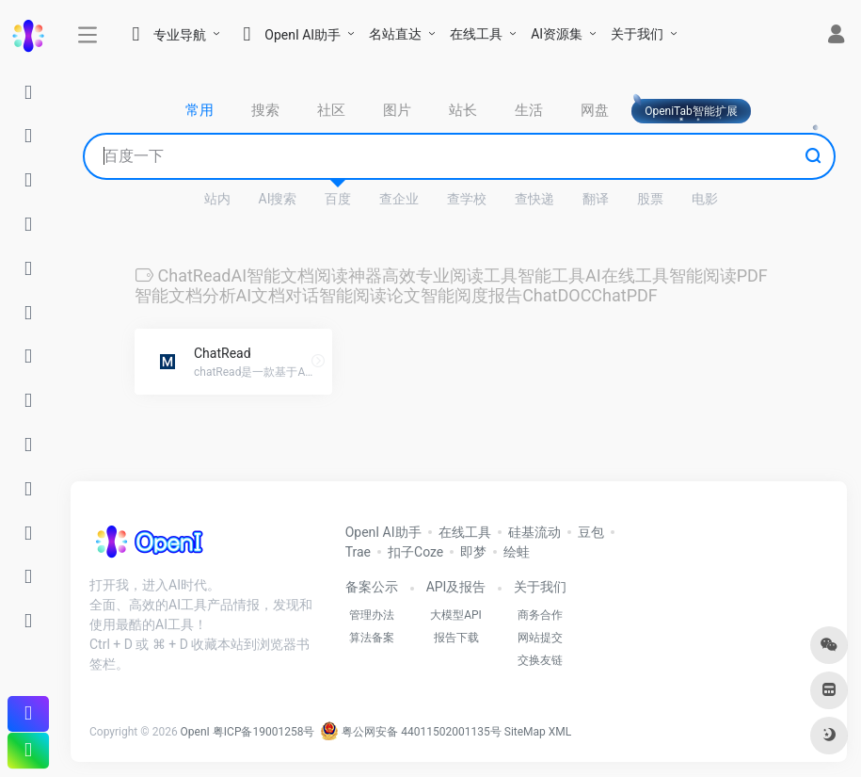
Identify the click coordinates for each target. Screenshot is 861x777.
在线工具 (476, 33)
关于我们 (637, 33)
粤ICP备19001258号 (264, 731)
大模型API (456, 615)
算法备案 (371, 637)
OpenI (195, 731)
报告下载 (456, 637)
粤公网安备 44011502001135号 (410, 731)
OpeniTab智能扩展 (691, 111)
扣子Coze (415, 551)
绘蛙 (516, 551)
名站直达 (395, 33)
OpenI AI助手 (383, 532)
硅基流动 (534, 532)
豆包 (591, 532)
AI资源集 (556, 33)
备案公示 (371, 586)
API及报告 (456, 586)
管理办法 (371, 615)
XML (560, 731)
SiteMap (525, 731)
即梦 (473, 551)
